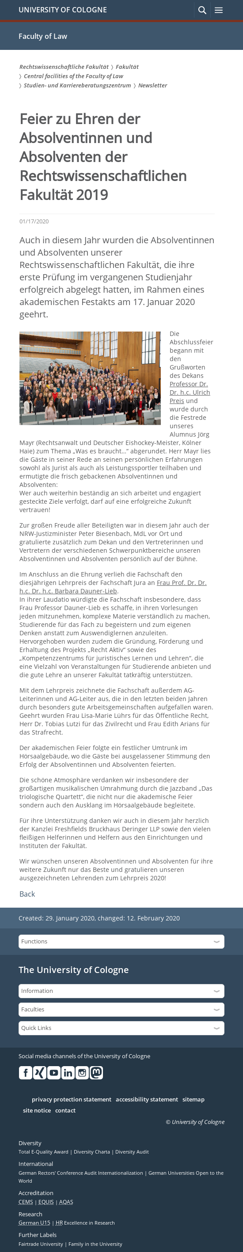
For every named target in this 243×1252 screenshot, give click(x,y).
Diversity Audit (132, 1152)
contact (65, 1110)
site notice (37, 1110)
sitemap (193, 1099)
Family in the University (95, 1244)
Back (27, 894)
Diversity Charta (92, 1152)
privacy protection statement (71, 1099)
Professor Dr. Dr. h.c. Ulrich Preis (190, 392)
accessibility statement (147, 1099)
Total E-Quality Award (44, 1152)
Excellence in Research (85, 1223)
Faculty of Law (43, 36)
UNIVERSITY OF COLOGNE (63, 10)
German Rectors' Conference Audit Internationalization (81, 1173)
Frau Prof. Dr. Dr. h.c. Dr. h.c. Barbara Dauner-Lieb (113, 586)
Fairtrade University (42, 1244)
